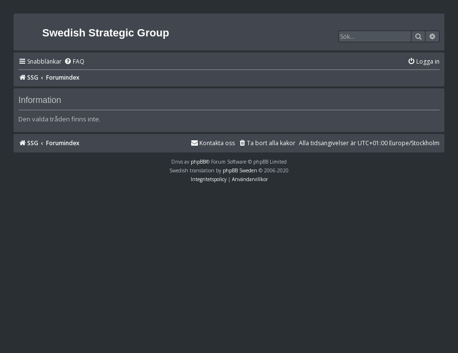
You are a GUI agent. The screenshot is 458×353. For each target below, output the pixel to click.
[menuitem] (74, 61)
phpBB (198, 161)
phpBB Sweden (240, 170)
